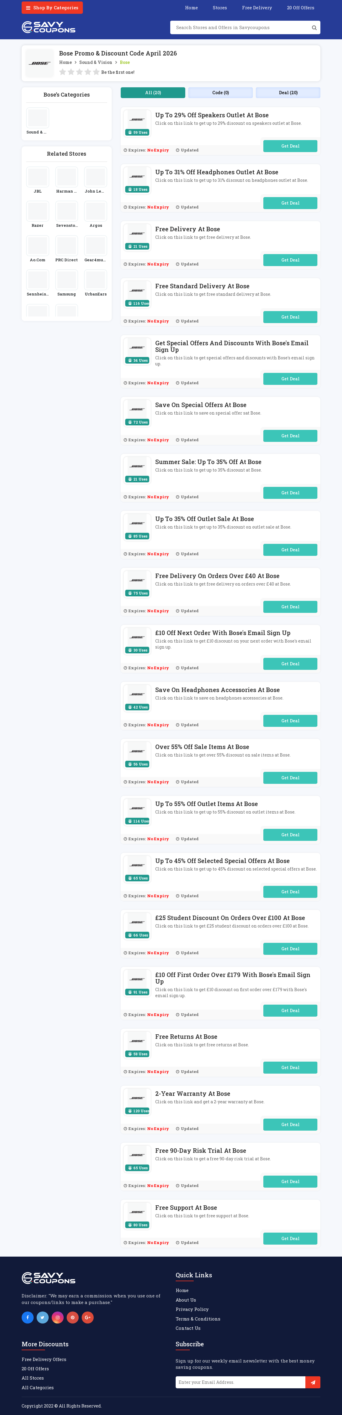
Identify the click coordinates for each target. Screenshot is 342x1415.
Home (191, 7)
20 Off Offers (300, 7)
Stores (220, 7)
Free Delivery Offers (44, 1359)
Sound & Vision (95, 62)
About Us (186, 1300)
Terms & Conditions (198, 1319)
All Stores (33, 1378)
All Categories (38, 1387)
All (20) (153, 92)
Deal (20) (288, 92)
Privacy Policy (192, 1309)
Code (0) (220, 92)
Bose (125, 62)
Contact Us (188, 1328)
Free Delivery (257, 7)
